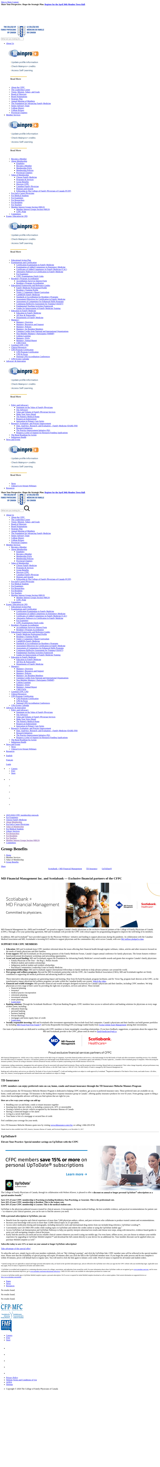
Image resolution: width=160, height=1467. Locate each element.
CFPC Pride (21, 212)
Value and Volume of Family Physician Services (35, 412)
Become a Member (19, 159)
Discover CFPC (22, 184)
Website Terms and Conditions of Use (21, 1380)
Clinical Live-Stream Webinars (23, 486)
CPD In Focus (22, 354)
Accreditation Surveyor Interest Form (31, 281)
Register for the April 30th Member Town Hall (65, 4)
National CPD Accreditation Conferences (33, 356)
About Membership (19, 161)
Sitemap (9, 1384)
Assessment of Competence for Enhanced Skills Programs (40, 301)
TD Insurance (91, 869)
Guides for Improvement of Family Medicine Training (38, 308)
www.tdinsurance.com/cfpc (62, 1125)
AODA (9, 1382)
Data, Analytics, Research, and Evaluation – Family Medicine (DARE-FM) (47, 426)
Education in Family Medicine (23, 311)
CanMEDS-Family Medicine (28, 295)
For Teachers (16, 205)
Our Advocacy (22, 410)
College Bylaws (17, 110)
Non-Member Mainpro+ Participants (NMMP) (35, 334)
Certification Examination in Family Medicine (35, 265)
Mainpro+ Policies (23, 327)
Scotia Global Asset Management (112, 1025)
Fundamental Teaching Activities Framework (34, 306)
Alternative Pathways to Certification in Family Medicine (39, 272)
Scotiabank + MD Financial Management (65, 869)
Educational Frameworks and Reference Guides (30, 285)
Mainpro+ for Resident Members (29, 329)
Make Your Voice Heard (26, 414)
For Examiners (17, 198)
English (9, 756)
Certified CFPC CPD (19, 345)
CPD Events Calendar (20, 359)
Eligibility (20, 163)
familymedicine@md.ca (107, 1031)
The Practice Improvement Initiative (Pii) (33, 430)
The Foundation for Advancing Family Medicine (31, 103)
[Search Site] (12, 39)
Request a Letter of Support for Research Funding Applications (42, 433)
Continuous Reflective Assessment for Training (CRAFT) (39, 304)
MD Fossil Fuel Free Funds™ (29, 1025)
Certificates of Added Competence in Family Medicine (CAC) (41, 269)
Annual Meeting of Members (23, 101)
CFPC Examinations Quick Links (30, 276)
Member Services (13, 115)
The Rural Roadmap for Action (24, 435)
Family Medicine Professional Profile (31, 288)
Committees (16, 214)
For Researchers (17, 200)
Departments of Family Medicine (29, 317)
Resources (10, 488)
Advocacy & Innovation (16, 361)
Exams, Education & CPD (16, 216)
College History (17, 108)
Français (9, 760)
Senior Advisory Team (20, 106)
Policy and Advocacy (19, 405)
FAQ (13, 771)
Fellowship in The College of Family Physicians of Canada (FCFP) (43, 191)
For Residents (16, 202)
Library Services (13, 831)
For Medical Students (20, 195)
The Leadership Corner (20, 90)
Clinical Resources (18, 347)
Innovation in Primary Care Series (30, 421)
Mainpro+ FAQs (23, 338)
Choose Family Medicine (26, 177)
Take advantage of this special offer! (16, 1249)
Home (8, 855)
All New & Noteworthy (26, 315)
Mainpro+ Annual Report (26, 340)
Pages (8, 1281)
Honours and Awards (24, 189)
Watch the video (99, 981)
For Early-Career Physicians (22, 193)
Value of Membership (20, 175)
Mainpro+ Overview (24, 322)
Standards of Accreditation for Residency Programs (37, 297)
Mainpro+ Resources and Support (30, 324)
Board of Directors (18, 94)
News (13, 483)
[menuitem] (82, 760)
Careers (14, 769)
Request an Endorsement (26, 419)
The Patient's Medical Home (27, 417)
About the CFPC (18, 87)
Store (13, 773)
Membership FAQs (24, 168)
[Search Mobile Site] (12, 510)
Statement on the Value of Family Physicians (34, 407)
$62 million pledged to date (132, 939)
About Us (10, 43)
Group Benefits (22, 182)
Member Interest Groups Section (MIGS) (28, 207)
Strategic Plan (17, 99)
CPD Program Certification (22, 350)
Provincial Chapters (19, 113)
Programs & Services (25, 179)
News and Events (13, 439)
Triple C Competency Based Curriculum (32, 292)
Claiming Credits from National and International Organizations (42, 331)
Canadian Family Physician (27, 186)
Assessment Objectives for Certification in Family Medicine (40, 299)
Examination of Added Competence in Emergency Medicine (40, 267)
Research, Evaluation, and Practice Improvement (31, 423)
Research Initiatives (24, 428)
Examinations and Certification (24, 262)
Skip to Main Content (10, 2)
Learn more (16, 1002)
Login (8, 764)
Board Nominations (19, 96)
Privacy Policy (12, 1378)
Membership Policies (25, 170)
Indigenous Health (18, 437)
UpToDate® (107, 869)
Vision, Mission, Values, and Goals (25, 92)
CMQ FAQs (21, 343)
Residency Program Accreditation (25, 278)
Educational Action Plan (21, 260)
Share (3, 866)
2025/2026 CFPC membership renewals (22, 815)
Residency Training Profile (27, 290)
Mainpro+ (15, 320)
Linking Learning (23, 336)
